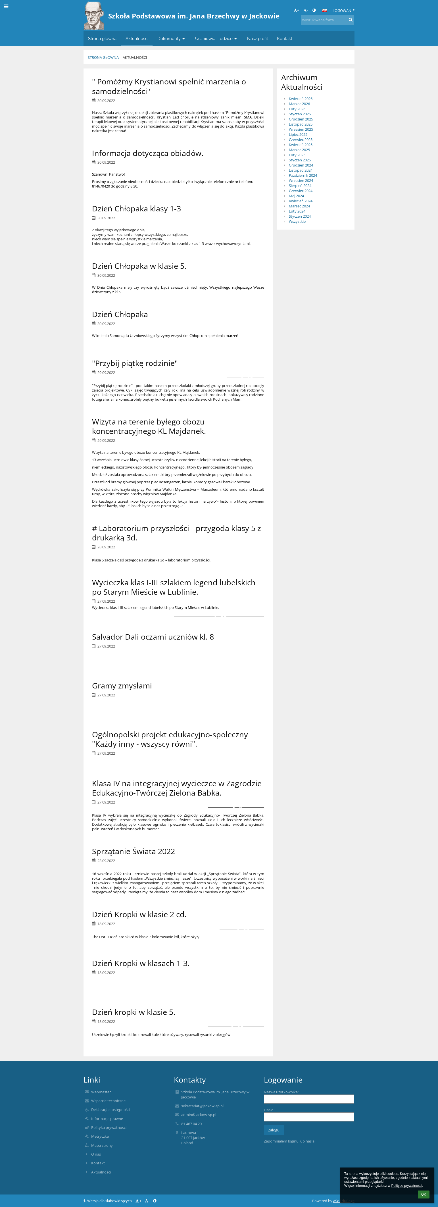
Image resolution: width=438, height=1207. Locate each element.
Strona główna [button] (102, 38)
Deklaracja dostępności (110, 1109)
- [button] (305, 10)
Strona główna (103, 57)
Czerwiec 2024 (300, 190)
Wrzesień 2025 (301, 129)
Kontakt (98, 1163)
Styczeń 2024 (300, 216)
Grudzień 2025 (301, 119)
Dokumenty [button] (171, 38)
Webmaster (101, 1091)
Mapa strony (102, 1145)
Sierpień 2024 (300, 185)
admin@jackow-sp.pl (198, 1114)
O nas (96, 1154)
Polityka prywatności (108, 1127)
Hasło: (269, 1109)
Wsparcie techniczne (108, 1100)
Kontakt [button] (284, 38)
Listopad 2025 (300, 124)
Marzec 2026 (299, 103)
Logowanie (343, 10)
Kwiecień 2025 (300, 144)
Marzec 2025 (299, 149)
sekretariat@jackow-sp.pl (202, 1105)
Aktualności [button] (137, 38)
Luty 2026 (297, 108)
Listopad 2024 (300, 170)
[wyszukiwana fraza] (327, 20)
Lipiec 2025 (298, 134)
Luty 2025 (297, 154)
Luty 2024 (297, 211)
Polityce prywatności (406, 1186)
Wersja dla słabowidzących (108, 1200)
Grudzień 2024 (301, 165)
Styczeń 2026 (300, 113)
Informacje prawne (107, 1118)
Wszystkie (297, 221)
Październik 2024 (303, 175)
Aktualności (135, 57)
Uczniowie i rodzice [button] (216, 38)
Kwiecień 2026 (300, 98)
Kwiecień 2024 (300, 200)
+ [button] (296, 10)
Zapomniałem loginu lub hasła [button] (289, 1141)
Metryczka (100, 1136)
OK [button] (423, 1194)
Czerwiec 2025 (300, 139)
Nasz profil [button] (257, 38)
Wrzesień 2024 (301, 180)
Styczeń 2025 (300, 160)
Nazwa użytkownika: (281, 1091)
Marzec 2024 (299, 206)
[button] (324, 10)
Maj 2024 (296, 195)
